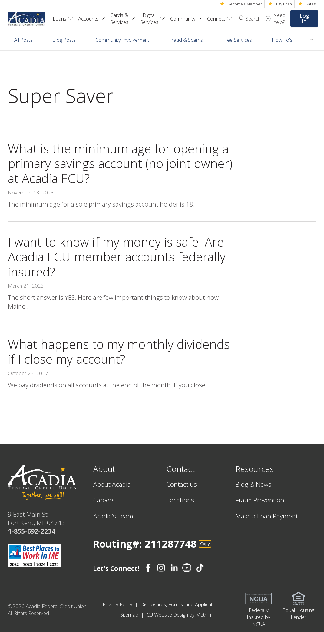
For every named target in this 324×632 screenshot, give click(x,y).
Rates (311, 4)
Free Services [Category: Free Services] (237, 39)
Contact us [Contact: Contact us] (182, 484)
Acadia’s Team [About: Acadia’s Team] (113, 516)
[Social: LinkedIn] (174, 567)
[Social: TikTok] (199, 567)
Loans (63, 18)
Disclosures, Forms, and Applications (182, 604)
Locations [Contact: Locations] (180, 500)
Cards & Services (122, 18)
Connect (219, 18)
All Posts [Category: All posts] (23, 39)
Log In (304, 18)
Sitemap (130, 614)
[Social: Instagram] (161, 567)
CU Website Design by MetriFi (179, 614)
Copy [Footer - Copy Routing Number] (205, 543)
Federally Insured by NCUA (258, 617)
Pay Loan (284, 4)
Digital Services (152, 18)
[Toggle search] (248, 18)
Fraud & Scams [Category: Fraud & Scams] (186, 39)
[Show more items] (311, 40)
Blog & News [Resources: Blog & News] (253, 484)
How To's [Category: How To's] (282, 39)
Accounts (91, 18)
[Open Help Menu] (276, 18)
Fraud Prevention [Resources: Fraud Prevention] (260, 500)
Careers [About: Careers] (104, 500)
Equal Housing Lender (298, 613)
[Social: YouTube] (186, 567)
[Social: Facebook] (148, 567)
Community (186, 18)
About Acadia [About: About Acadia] (112, 484)
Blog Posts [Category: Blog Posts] (64, 39)
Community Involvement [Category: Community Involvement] (122, 39)
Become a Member (245, 4)
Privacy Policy (118, 604)
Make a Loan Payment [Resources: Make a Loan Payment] (267, 516)
